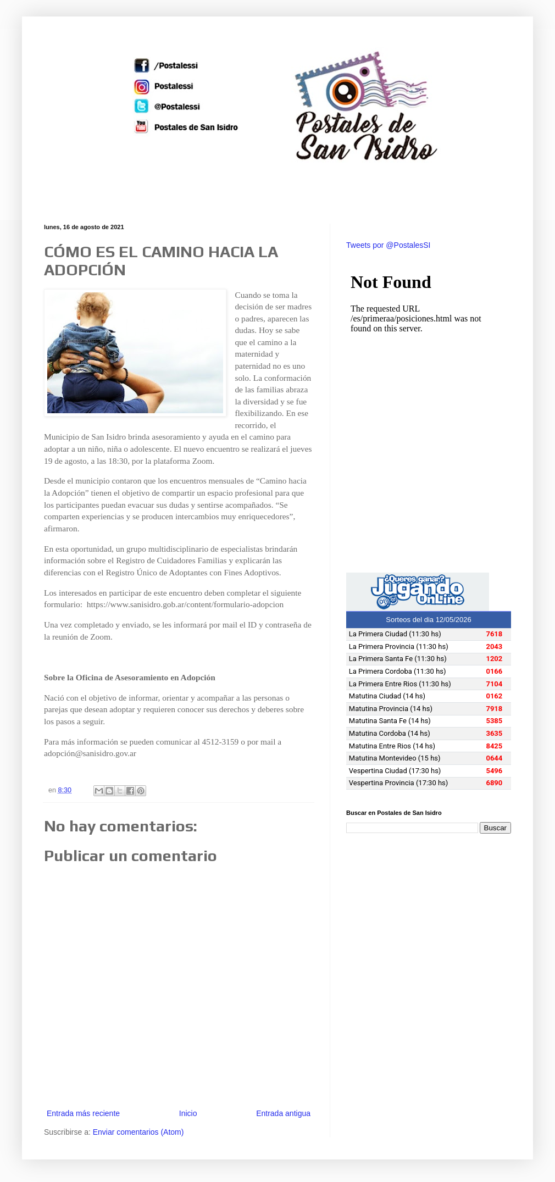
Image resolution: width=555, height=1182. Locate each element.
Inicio (188, 1113)
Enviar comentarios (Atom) (138, 1132)
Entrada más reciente (83, 1113)
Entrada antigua (283, 1113)
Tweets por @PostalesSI (388, 245)
